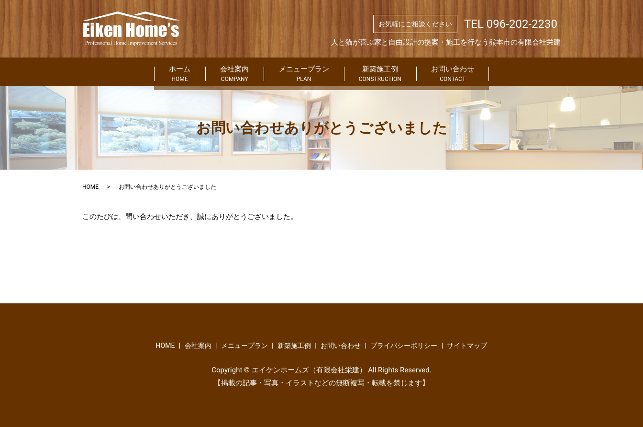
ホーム (125, 72)
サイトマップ (467, 345)
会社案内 (208, 72)
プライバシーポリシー (403, 345)
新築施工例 (407, 72)
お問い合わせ (508, 72)
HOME (90, 187)
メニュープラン (303, 72)
